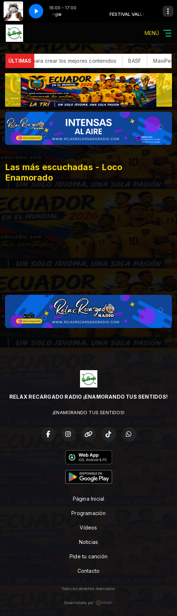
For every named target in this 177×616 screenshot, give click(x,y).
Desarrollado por (88, 602)
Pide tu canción (88, 556)
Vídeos (88, 527)
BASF (141, 61)
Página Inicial (89, 499)
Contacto (89, 571)
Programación (88, 513)
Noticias (88, 542)
